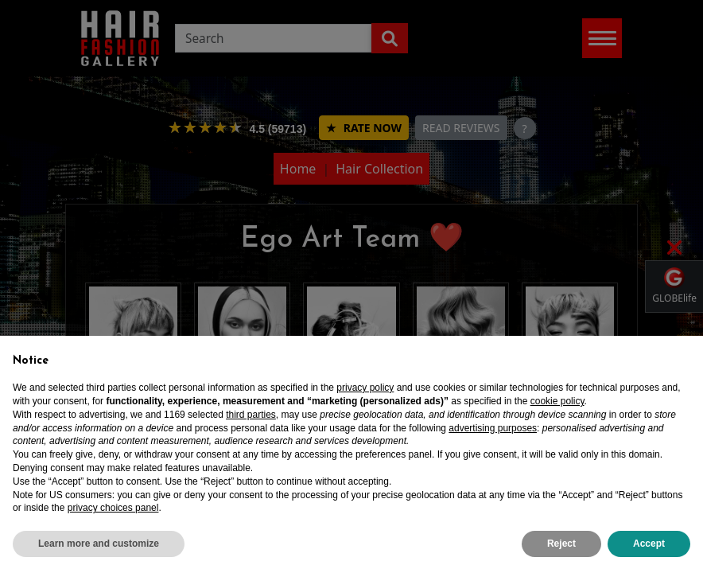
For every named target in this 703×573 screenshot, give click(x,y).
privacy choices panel (113, 507)
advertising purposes (493, 428)
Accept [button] (649, 543)
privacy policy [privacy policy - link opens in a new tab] (365, 387)
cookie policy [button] (557, 401)
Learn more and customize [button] (98, 543)
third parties (251, 414)
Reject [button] (561, 543)
